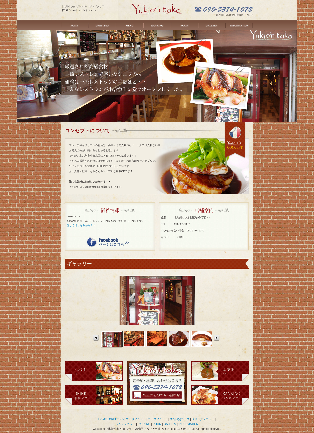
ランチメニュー (125, 424)
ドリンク (94, 395)
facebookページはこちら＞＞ (108, 241)
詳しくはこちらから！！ (81, 225)
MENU (129, 25)
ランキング (220, 395)
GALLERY (211, 25)
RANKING (157, 25)
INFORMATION (239, 25)
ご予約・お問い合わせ (157, 395)
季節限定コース (179, 419)
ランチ (220, 371)
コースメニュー (158, 419)
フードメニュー (136, 419)
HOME (74, 25)
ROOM (184, 25)
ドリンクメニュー (203, 419)
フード (94, 371)
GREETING (102, 25)
